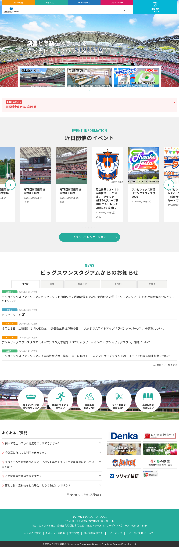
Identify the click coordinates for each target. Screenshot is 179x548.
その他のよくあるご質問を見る (86, 495)
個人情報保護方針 (93, 534)
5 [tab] (94, 227)
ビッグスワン (51, 2)
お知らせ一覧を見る (167, 365)
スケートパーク (117, 2)
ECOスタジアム (84, 2)
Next (168, 184)
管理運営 (74, 534)
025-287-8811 (47, 526)
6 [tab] (96, 227)
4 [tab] (91, 227)
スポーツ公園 (18, 2)
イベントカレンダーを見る (89, 237)
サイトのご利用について (139, 534)
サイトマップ (114, 534)
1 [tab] (89, 90)
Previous (10, 184)
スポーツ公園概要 (55, 534)
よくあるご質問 (32, 534)
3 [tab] (88, 227)
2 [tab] (85, 227)
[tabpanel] (42, 76)
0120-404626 (94, 526)
